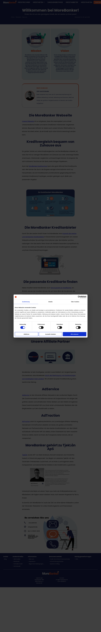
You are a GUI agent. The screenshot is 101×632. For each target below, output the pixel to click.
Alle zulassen (74, 334)
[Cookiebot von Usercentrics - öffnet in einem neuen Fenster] (79, 297)
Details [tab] (50, 301)
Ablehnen (26, 334)
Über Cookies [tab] (75, 301)
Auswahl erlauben (50, 334)
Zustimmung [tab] (26, 301)
